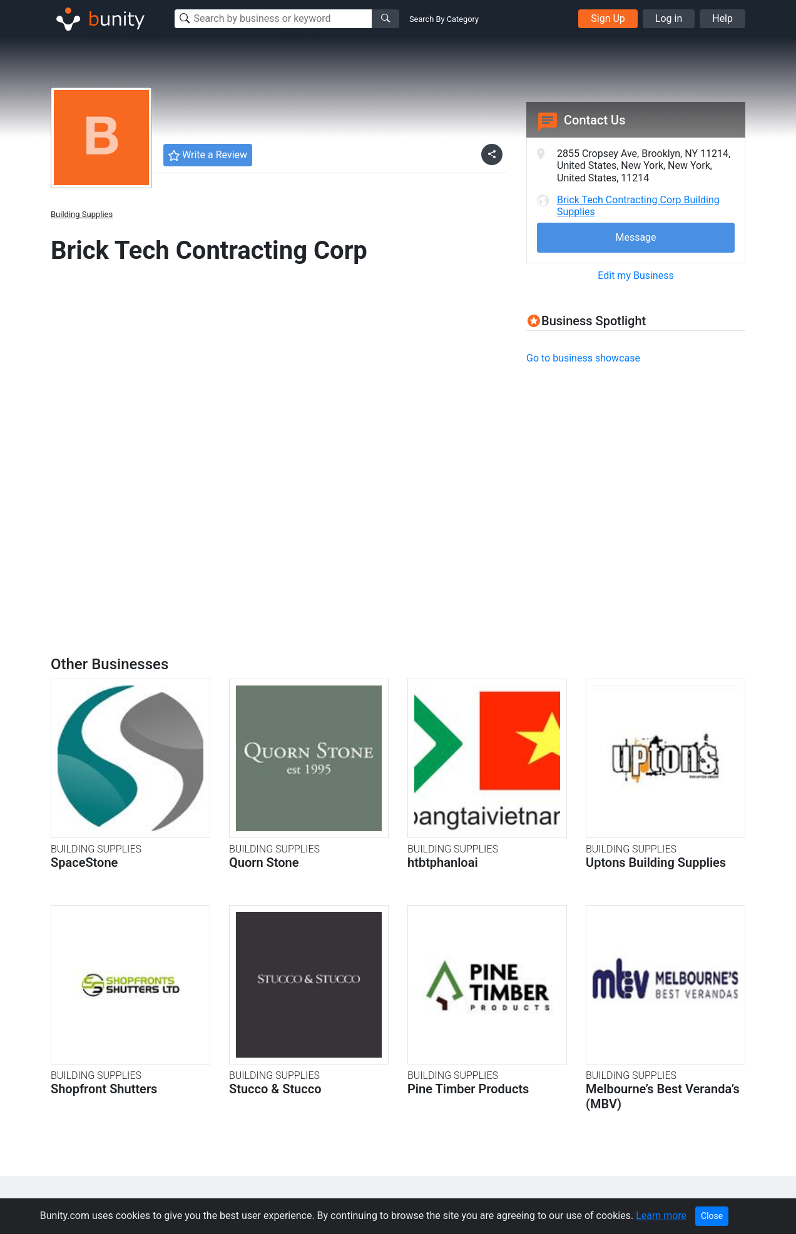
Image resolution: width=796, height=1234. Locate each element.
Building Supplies (82, 214)
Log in (668, 18)
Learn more (661, 1215)
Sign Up (608, 18)
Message (635, 237)
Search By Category (444, 19)
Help (722, 18)
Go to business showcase (583, 358)
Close (712, 1216)
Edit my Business (635, 275)
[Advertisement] (631, 463)
